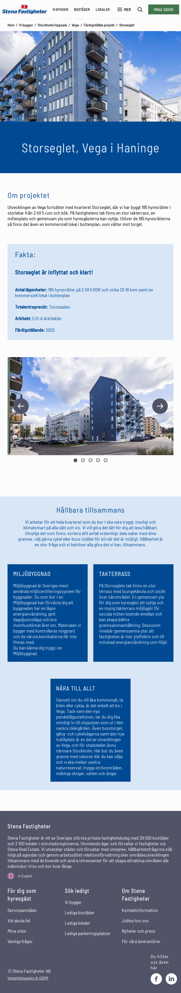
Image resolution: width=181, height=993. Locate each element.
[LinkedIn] (171, 979)
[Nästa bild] (160, 406)
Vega (75, 25)
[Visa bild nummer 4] (98, 460)
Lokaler (103, 9)
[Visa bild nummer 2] (83, 460)
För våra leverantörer (141, 941)
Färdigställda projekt (99, 25)
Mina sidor (163, 9)
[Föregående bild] (21, 406)
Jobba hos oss (135, 920)
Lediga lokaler (77, 923)
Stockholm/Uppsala (52, 25)
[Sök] (140, 9)
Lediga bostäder (80, 912)
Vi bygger (60, 9)
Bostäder (82, 9)
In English (25, 876)
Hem (11, 25)
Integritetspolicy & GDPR (28, 978)
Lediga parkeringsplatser (88, 933)
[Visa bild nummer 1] (75, 460)
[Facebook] (156, 979)
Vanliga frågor (20, 941)
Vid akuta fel (19, 920)
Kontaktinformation (140, 910)
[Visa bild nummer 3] (90, 460)
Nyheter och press (138, 931)
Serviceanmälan (22, 910)
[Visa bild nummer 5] (105, 460)
